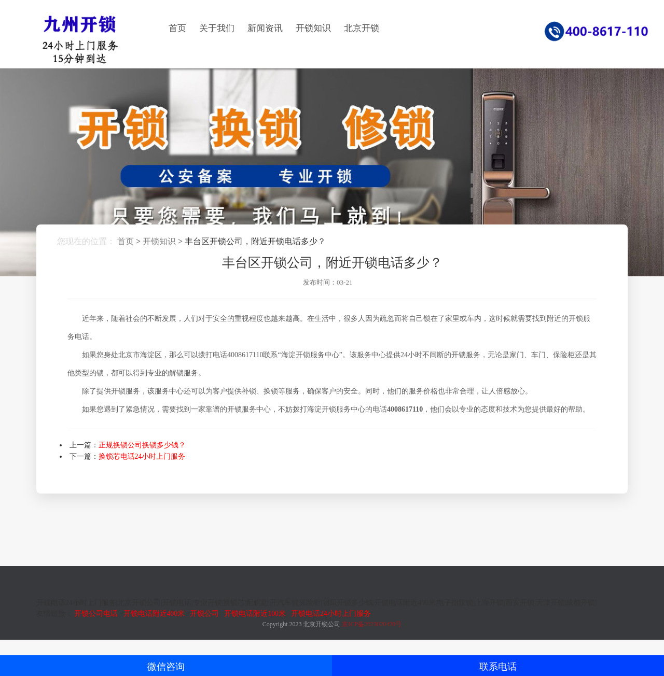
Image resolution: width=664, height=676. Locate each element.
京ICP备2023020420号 (372, 624)
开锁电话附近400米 (154, 613)
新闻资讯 (265, 28)
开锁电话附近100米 (254, 613)
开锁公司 (204, 613)
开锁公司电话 (96, 613)
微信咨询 (166, 666)
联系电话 (498, 666)
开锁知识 (313, 28)
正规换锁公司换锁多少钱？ (142, 445)
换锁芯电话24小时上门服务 (142, 456)
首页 (177, 28)
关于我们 (216, 28)
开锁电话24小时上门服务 (331, 613)
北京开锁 (361, 28)
